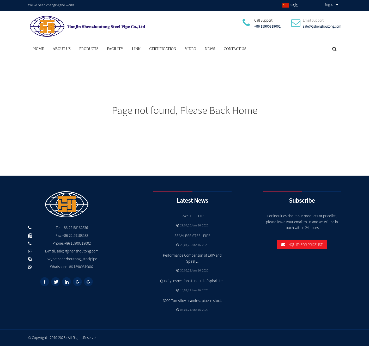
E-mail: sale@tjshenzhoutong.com (72, 251)
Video (190, 49)
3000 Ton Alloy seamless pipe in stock (192, 300)
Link (136, 49)
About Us (62, 49)
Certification (162, 49)
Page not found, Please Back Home (184, 110)
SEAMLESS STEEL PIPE (192, 235)
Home (38, 49)
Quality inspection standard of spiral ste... (192, 280)
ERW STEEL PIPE (192, 215)
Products (88, 49)
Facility (115, 49)
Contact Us (235, 49)
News (210, 49)
